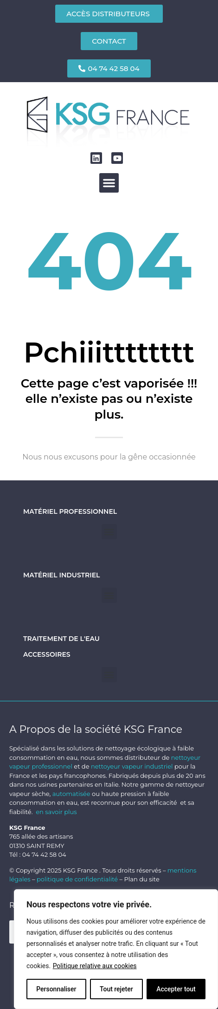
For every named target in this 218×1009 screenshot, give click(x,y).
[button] (109, 183)
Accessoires (47, 654)
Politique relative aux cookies (95, 966)
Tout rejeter (116, 989)
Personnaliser (56, 989)
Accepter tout (176, 989)
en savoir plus (56, 811)
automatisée (71, 793)
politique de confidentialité (77, 879)
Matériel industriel (61, 575)
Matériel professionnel (70, 511)
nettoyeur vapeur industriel (132, 766)
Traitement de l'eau (61, 638)
